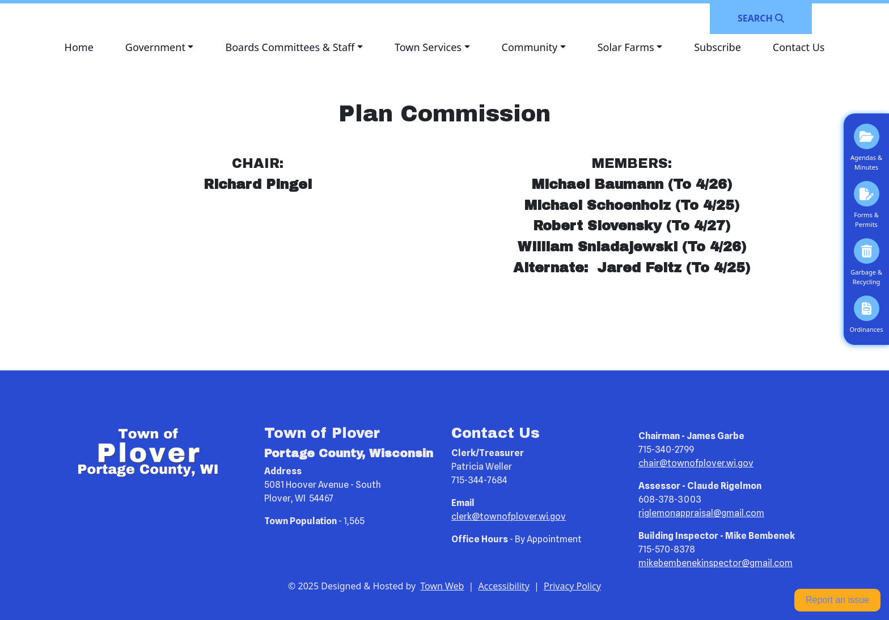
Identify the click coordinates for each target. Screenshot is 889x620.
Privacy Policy (572, 586)
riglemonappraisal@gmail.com (701, 513)
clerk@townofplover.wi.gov (508, 516)
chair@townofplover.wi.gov (695, 463)
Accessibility (504, 586)
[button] (159, 47)
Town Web (442, 586)
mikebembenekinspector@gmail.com (715, 563)
